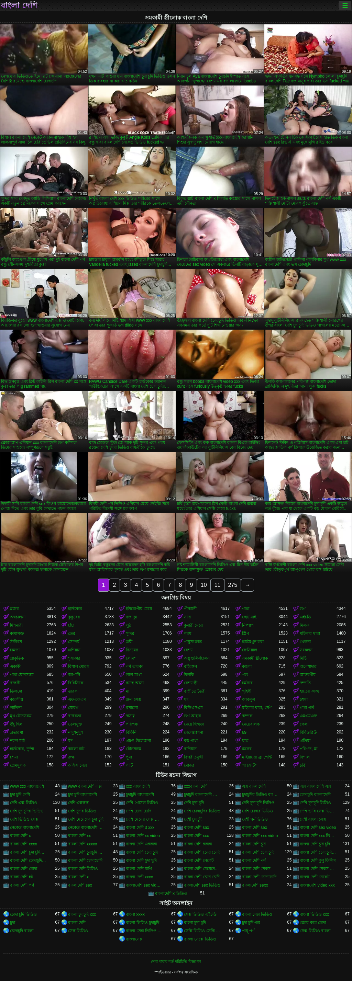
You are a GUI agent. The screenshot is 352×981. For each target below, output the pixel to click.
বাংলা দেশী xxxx (139, 877)
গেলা (304, 724)
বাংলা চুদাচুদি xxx (82, 914)
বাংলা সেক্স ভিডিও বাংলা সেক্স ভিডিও (144, 930)
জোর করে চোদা (313, 922)
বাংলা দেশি (19, 5)
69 (244, 732)
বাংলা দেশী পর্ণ (22, 885)
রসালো (132, 707)
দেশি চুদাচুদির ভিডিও (27, 811)
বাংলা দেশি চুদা (254, 844)
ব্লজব (14, 608)
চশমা (304, 699)
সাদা (187, 617)
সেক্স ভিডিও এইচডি (200, 914)
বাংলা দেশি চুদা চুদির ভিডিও (28, 852)
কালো (247, 666)
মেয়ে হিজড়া (194, 724)
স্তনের (247, 748)
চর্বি (302, 765)
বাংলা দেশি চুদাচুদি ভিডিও (86, 852)
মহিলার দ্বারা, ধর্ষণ (257, 707)
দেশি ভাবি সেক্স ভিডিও (318, 811)
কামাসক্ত (17, 633)
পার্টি (129, 765)
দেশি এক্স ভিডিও (23, 802)
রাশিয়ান (190, 748)
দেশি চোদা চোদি (138, 811)
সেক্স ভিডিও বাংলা (315, 930)
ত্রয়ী (129, 641)
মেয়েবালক (251, 724)
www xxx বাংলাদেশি (27, 786)
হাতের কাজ (309, 691)
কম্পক (247, 716)
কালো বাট (76, 748)
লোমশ (131, 658)
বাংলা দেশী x (78, 877)
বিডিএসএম (193, 707)
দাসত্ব (130, 716)
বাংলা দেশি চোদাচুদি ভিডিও (318, 852)
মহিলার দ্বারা (310, 633)
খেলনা (305, 641)
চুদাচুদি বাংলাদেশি (140, 794)
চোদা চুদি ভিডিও (23, 914)
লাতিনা (16, 707)
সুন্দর (130, 633)
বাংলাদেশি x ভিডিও (171, 893)
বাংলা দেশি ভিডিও (83, 868)
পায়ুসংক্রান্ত (193, 641)
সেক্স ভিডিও (78, 930)
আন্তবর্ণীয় (308, 674)
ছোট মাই (249, 617)
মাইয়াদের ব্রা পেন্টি (257, 757)
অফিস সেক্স (77, 765)
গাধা (245, 608)
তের (71, 633)
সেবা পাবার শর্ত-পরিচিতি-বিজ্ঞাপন (176, 961)
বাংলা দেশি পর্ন (254, 860)
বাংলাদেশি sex (80, 885)
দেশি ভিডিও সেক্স (24, 819)
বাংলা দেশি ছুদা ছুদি (141, 860)
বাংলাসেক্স (134, 939)
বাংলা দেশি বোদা (23, 868)
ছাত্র (245, 740)
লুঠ (128, 625)
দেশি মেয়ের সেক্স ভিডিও (144, 819)
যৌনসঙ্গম (133, 748)
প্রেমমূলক (17, 765)
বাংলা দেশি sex (254, 827)
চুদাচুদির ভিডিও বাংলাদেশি (260, 794)
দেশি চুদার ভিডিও (82, 811)
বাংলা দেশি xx (79, 835)
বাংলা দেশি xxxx (23, 844)
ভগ (303, 608)
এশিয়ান (74, 650)
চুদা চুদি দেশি (20, 794)
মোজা (189, 765)
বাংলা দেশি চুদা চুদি (315, 844)
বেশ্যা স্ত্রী (190, 683)
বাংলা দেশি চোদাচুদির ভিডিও (28, 860)
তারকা (73, 691)
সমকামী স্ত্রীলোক (255, 658)
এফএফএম (77, 699)
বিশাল (305, 757)
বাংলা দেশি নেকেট (199, 860)
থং (186, 699)
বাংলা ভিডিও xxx (314, 914)
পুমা (129, 757)
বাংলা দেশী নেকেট (315, 877)
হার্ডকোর (75, 608)
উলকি (189, 674)
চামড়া (15, 650)
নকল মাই (17, 740)
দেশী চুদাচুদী (193, 819)
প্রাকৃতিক (17, 658)
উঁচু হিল (16, 724)
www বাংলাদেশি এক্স (85, 786)
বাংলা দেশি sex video (318, 827)
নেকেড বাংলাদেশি (24, 827)
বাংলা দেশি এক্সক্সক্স (141, 844)
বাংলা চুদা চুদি (195, 922)
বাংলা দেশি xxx (196, 835)
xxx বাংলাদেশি (138, 786)
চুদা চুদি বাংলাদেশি (82, 794)
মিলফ (304, 625)
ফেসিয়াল (249, 650)
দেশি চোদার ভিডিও (257, 811)
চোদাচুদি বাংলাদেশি (315, 794)
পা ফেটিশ (249, 765)
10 (204, 585)
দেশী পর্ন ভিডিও (255, 819)
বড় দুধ (131, 617)
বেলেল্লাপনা (193, 732)
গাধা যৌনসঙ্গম (22, 674)
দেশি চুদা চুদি (194, 802)
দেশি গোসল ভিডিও (142, 802)
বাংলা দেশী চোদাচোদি (259, 877)
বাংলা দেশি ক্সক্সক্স (198, 844)
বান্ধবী (15, 683)
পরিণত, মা (308, 748)
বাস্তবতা (74, 716)
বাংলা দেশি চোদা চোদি (202, 852)
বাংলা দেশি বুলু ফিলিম (318, 860)
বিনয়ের (132, 650)
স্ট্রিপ (245, 633)
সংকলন (306, 650)
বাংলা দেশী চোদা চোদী (202, 877)
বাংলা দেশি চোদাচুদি (258, 852)
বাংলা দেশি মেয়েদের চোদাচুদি (202, 868)
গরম (187, 633)
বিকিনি (131, 732)
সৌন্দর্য (73, 641)
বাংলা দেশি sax (196, 827)
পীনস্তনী (190, 608)
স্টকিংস (16, 641)
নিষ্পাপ (248, 625)
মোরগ (73, 707)
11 (217, 585)
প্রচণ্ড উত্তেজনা (138, 740)
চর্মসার (247, 683)
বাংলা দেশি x (20, 835)
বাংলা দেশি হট (21, 877)
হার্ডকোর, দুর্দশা (22, 748)
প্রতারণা (16, 732)
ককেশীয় (16, 699)
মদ (70, 740)
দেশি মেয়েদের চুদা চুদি (85, 819)
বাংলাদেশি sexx (255, 885)
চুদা (12, 922)
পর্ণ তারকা (134, 666)
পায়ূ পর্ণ (248, 930)
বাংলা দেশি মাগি (139, 868)
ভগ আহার (192, 716)
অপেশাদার (308, 666)
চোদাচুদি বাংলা (21, 930)
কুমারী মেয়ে (193, 625)
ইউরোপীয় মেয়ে (139, 608)
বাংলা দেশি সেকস (256, 868)
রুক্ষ (71, 757)
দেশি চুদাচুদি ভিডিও (315, 802)
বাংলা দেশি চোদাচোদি (85, 860)
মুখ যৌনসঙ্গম (21, 716)
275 (232, 585)
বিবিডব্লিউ (308, 732)
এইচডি (305, 617)
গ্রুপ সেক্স (133, 699)
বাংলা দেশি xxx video (260, 835)
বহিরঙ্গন (190, 666)
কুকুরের (74, 617)
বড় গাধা (191, 740)
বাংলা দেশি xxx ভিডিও (318, 835)
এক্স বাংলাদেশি (254, 786)
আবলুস (248, 699)
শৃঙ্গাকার (74, 658)
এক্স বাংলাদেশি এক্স (315, 786)
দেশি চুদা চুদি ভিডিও (258, 802)
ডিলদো (16, 691)
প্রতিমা (305, 740)
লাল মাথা (133, 674)
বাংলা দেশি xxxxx (82, 844)
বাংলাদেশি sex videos (144, 885)
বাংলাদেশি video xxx (317, 885)
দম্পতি (305, 683)
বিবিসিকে (75, 683)
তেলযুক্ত (75, 724)
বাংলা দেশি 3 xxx (140, 827)
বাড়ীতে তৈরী (195, 691)
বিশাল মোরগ (78, 666)
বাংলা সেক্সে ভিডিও (200, 939)
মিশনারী (16, 625)
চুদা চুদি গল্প (251, 922)
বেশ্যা (188, 650)
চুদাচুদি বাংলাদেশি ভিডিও (202, 794)
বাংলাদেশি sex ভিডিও (202, 885)
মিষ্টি (303, 658)
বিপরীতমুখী (193, 757)
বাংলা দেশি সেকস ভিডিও (318, 868)
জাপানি (74, 674)
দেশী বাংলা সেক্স (313, 819)
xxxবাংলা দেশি (196, 786)
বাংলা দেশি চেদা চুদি (142, 852)
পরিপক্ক (132, 724)
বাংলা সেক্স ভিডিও (257, 914)
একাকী (15, 666)
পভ (245, 674)
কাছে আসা (134, 683)
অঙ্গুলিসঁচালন (197, 658)
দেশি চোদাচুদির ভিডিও (202, 811)
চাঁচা (71, 625)
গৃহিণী (246, 691)
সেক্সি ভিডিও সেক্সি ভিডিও (202, 930)
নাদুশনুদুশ (75, 732)
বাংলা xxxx (135, 914)
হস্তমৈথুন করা (253, 641)
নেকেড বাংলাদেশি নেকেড (86, 827)
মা (127, 691)
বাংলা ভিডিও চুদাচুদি (142, 922)
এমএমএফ (308, 716)
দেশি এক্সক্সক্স (78, 802)
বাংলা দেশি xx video (143, 835)
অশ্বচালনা (17, 617)
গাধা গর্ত (307, 707)
